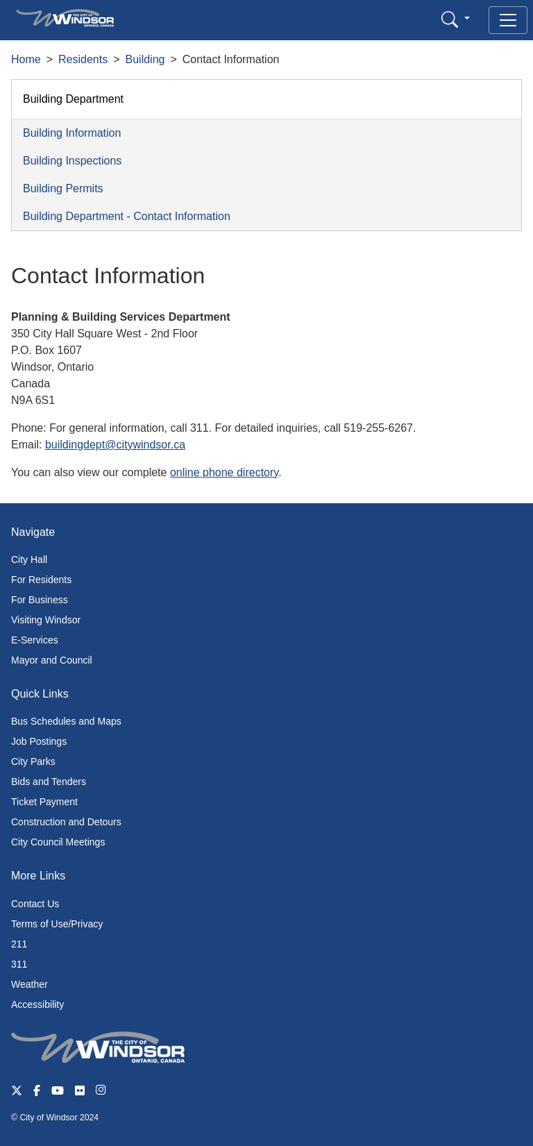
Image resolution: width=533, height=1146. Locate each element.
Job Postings (39, 741)
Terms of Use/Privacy (57, 923)
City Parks (33, 761)
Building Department (73, 99)
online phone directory (224, 472)
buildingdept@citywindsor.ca (115, 444)
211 (19, 944)
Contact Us (35, 903)
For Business (39, 599)
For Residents (41, 579)
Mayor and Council (51, 660)
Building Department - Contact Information (126, 216)
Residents (83, 59)
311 (19, 964)
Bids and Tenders (48, 781)
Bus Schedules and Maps (66, 721)
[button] (455, 19)
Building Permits (63, 188)
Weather (29, 984)
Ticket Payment (44, 801)
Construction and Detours (66, 821)
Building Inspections (72, 161)
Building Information (72, 133)
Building (145, 59)
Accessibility (37, 1004)
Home (26, 59)
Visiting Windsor (46, 619)
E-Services (34, 640)
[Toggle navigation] (508, 20)
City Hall (29, 559)
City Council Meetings (58, 842)
